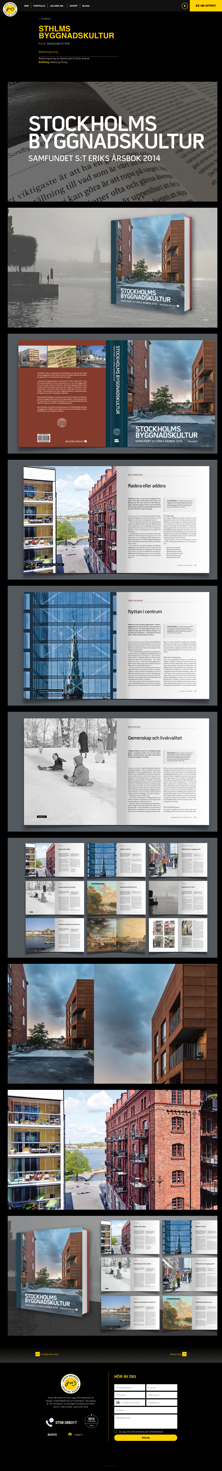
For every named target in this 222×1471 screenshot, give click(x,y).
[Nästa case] (160, 1354)
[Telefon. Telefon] (132, 1402)
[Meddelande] (145, 1421)
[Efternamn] (160, 1395)
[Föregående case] (59, 1354)
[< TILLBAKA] (49, 19)
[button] (39, 6)
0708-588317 (66, 1422)
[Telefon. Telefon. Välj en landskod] (119, 1402)
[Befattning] (160, 1402)
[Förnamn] (128, 1395)
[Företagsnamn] (128, 1387)
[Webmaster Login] (111, 1465)
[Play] (185, 6)
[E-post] (160, 1387)
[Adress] (144, 1410)
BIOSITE (52, 1434)
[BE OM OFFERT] (206, 5)
